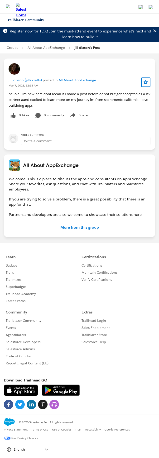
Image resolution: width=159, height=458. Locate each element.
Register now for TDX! (29, 31)
